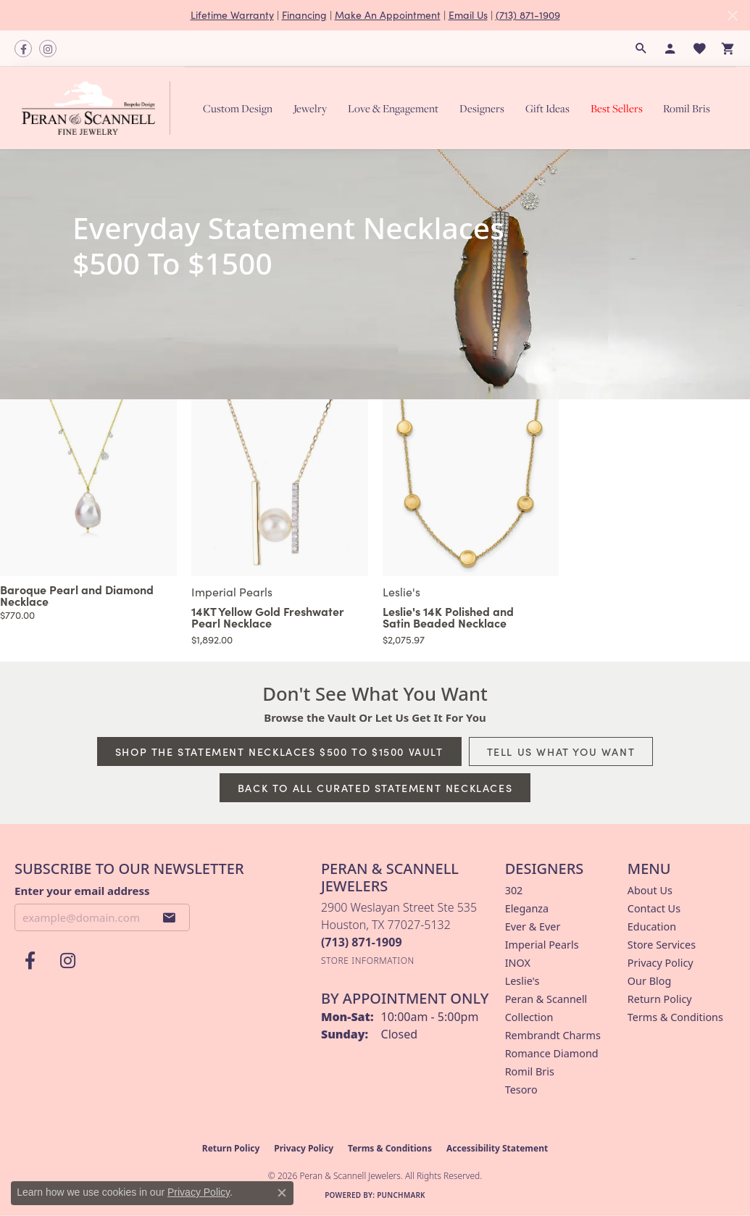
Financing (304, 15)
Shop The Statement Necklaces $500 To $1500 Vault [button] (279, 751)
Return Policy (660, 999)
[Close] (732, 16)
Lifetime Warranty (232, 15)
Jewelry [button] (310, 108)
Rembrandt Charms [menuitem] (553, 1035)
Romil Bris (686, 108)
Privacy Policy (660, 963)
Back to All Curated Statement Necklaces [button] (375, 787)
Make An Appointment (388, 15)
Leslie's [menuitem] (522, 981)
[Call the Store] (361, 942)
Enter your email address (82, 890)
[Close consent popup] (282, 1192)
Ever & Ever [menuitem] (533, 926)
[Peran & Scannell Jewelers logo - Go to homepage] (99, 108)
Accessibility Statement (497, 1148)
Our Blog (649, 981)
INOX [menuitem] (517, 963)
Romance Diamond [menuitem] (552, 1053)
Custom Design (237, 108)
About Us (650, 890)
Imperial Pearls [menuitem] (542, 944)
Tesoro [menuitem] (521, 1089)
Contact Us (654, 908)
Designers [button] (481, 108)
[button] (641, 48)
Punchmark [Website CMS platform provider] (401, 1195)
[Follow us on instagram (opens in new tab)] (48, 48)
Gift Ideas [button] (547, 108)
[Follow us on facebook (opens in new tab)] (23, 48)
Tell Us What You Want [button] (561, 751)
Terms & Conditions (675, 1017)
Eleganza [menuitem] (527, 908)
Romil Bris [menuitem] (529, 1071)
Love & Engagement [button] (393, 108)
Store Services (662, 944)
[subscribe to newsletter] (169, 917)
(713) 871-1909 (528, 15)
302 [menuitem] (514, 890)
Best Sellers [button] (617, 108)
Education (652, 926)
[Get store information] (367, 960)
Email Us (468, 15)
